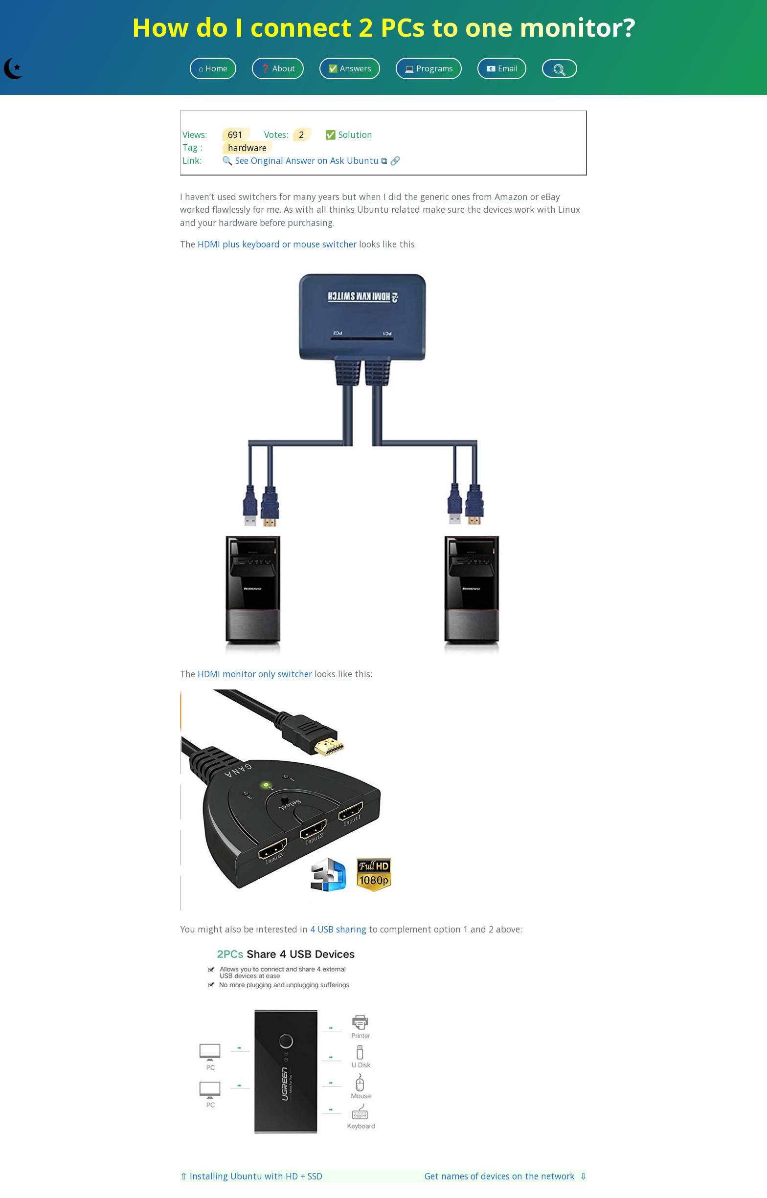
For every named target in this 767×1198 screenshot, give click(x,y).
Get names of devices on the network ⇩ (506, 1176)
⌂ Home (213, 68)
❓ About (278, 68)
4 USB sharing (338, 929)
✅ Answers (349, 68)
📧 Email (502, 68)
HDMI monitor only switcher (255, 674)
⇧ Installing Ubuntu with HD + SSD (251, 1176)
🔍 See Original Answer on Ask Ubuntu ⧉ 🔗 (311, 160)
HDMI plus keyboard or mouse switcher (277, 244)
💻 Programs (429, 68)
